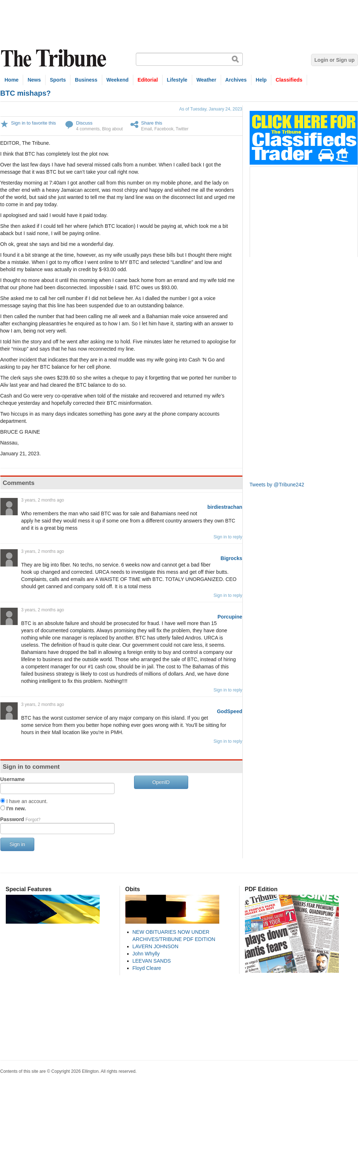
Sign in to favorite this (33, 123)
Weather (206, 80)
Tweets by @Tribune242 (277, 484)
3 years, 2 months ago (42, 500)
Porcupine (229, 617)
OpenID (160, 782)
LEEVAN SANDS (152, 961)
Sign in (17, 844)
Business (86, 80)
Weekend (118, 80)
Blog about (112, 128)
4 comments (88, 128)
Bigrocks (231, 558)
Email (146, 128)
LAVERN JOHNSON (155, 946)
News (34, 80)
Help (261, 80)
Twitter (182, 128)
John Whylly (146, 954)
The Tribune (54, 58)
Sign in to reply (227, 536)
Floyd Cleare (147, 968)
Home (12, 80)
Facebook (163, 128)
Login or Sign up (334, 60)
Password (20, 819)
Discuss (84, 123)
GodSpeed (229, 711)
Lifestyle (177, 80)
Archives (236, 80)
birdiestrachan (224, 507)
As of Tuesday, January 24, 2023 (210, 109)
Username (12, 779)
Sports (58, 80)
